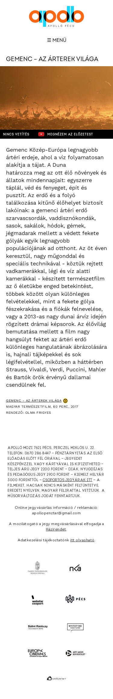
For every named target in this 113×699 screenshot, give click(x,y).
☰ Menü (56, 40)
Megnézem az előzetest (65, 134)
